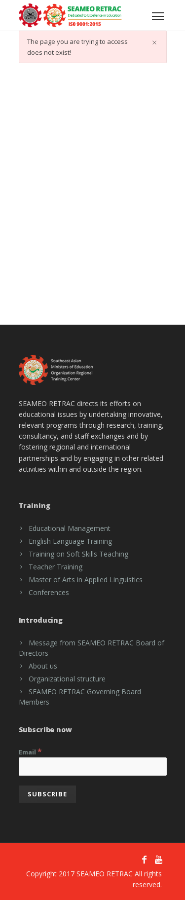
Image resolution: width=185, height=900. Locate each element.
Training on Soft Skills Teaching (78, 554)
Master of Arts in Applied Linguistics (86, 579)
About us (43, 666)
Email (30, 751)
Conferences (49, 592)
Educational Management (70, 528)
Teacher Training (55, 566)
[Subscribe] (47, 794)
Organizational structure (67, 678)
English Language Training (70, 541)
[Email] (93, 766)
